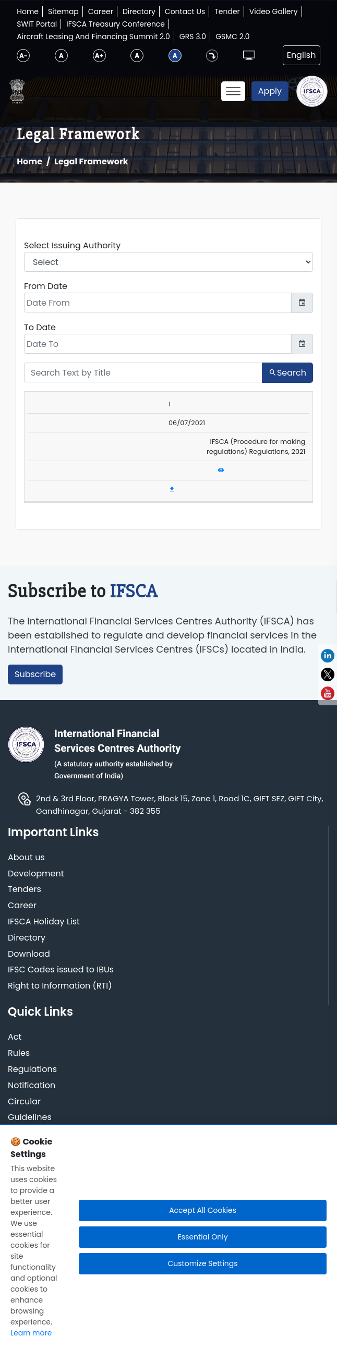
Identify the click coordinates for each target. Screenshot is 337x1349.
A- (23, 55)
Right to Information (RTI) (60, 986)
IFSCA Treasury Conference (115, 24)
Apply (270, 91)
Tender (227, 11)
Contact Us (185, 11)
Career (100, 11)
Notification (31, 1085)
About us (26, 857)
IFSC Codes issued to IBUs (61, 970)
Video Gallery (273, 11)
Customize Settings (203, 1263)
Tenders (24, 889)
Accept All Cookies (202, 1210)
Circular (24, 1102)
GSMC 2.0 (232, 36)
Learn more (31, 1333)
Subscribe (35, 674)
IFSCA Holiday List (44, 922)
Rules (19, 1053)
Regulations (32, 1069)
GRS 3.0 (192, 36)
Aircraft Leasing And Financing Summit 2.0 (93, 36)
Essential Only (203, 1237)
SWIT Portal (37, 24)
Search (287, 373)
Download (29, 954)
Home (28, 11)
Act (14, 1037)
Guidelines (30, 1117)
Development (36, 874)
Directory (139, 11)
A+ (99, 55)
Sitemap (63, 11)
